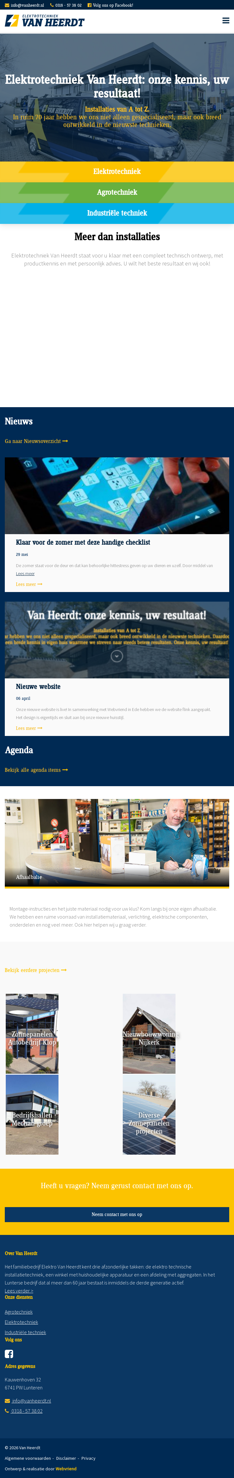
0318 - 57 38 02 (68, 5)
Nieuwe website (38, 687)
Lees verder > (19, 1290)
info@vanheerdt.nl (27, 5)
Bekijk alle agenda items (33, 770)
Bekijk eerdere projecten (32, 970)
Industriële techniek (117, 213)
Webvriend (66, 1469)
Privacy (89, 1458)
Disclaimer (66, 1458)
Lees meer (25, 573)
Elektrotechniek (117, 172)
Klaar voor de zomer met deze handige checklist (83, 543)
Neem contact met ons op (117, 1214)
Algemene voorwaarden (28, 1458)
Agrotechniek (117, 193)
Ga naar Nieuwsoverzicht (33, 441)
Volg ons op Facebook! (113, 5)
